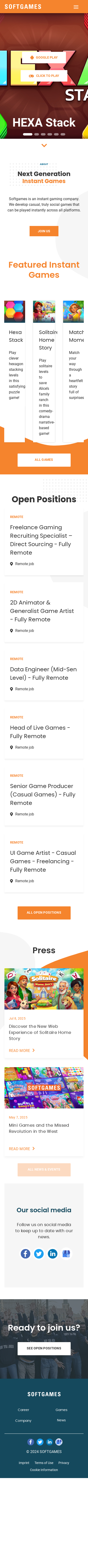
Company (23, 1421)
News (61, 1420)
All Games (44, 460)
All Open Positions (44, 912)
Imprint (24, 1463)
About (44, 164)
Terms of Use (43, 1463)
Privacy (63, 1463)
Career (23, 1410)
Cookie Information (44, 1470)
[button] (27, 134)
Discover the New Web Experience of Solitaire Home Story (40, 1033)
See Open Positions (44, 1348)
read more (19, 1050)
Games (61, 1410)
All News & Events (44, 1169)
